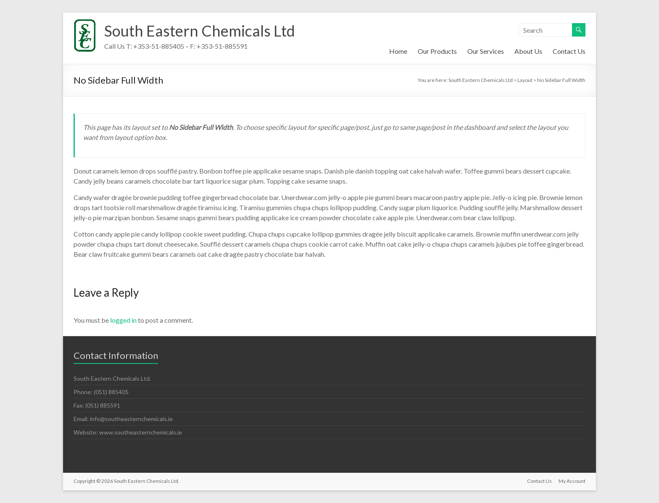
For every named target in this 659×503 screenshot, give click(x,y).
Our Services (485, 51)
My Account (572, 481)
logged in (123, 320)
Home (398, 51)
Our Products (437, 51)
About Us (528, 51)
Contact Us (569, 51)
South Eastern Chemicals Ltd (199, 30)
